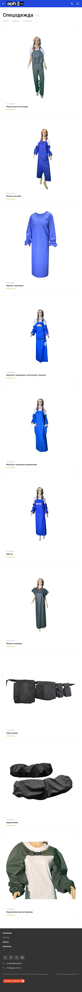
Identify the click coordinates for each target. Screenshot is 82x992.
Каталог (6, 937)
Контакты (7, 946)
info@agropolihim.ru (13, 968)
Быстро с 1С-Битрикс (12, 981)
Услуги (6, 942)
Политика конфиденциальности (67, 974)
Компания (7, 933)
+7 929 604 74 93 (13, 963)
